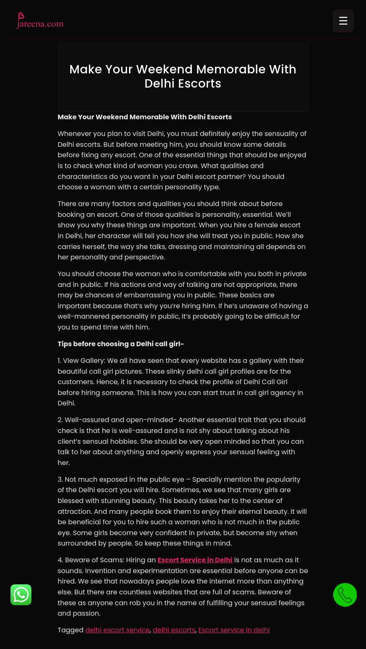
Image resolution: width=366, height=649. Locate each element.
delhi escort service (117, 630)
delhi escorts (174, 630)
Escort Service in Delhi (195, 560)
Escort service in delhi (234, 630)
